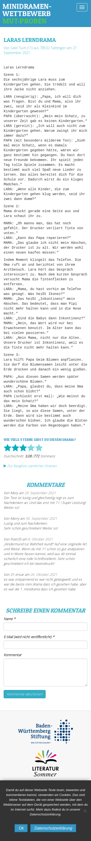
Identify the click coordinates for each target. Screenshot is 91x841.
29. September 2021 (40, 493)
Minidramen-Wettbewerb (37, 13)
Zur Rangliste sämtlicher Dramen (30, 465)
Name (10, 618)
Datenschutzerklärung (53, 828)
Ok (21, 828)
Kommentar (12, 654)
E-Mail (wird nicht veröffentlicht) (29, 636)
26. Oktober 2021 (43, 574)
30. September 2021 (41, 518)
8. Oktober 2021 (40, 539)
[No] (85, 810)
